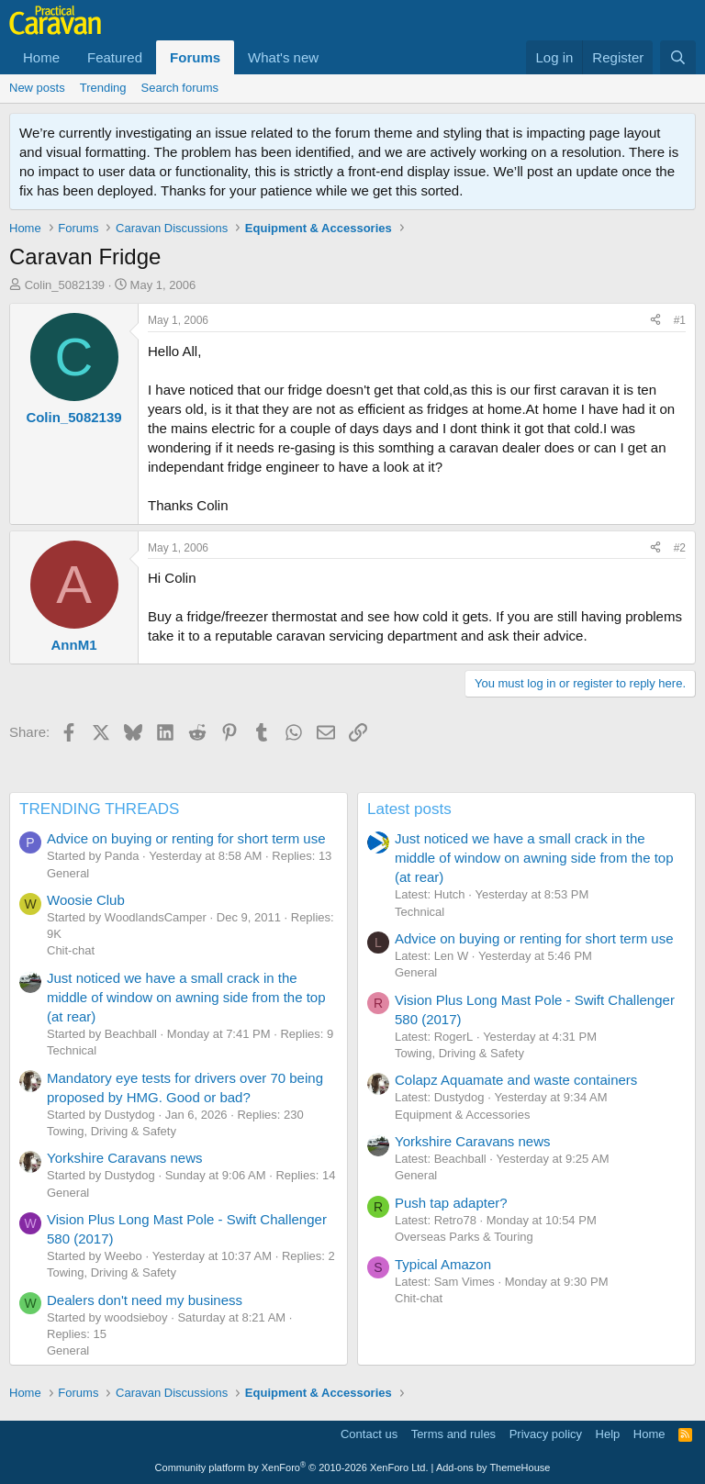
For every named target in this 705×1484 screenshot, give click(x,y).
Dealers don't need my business (144, 1300)
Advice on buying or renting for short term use (186, 838)
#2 (680, 547)
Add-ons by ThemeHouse (493, 1467)
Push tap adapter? (451, 1203)
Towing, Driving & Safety (111, 1131)
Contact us (369, 1434)
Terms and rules (453, 1434)
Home (41, 57)
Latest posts (409, 809)
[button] (333, 57)
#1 (680, 320)
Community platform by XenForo (292, 1467)
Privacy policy (545, 1434)
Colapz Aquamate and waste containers (516, 1080)
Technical (71, 1050)
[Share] (655, 320)
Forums (195, 57)
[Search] (678, 57)
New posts (37, 88)
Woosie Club (86, 900)
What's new (283, 57)
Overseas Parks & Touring (464, 1237)
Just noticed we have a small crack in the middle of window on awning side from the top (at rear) (186, 997)
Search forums (180, 88)
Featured (114, 57)
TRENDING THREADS (99, 809)
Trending (103, 88)
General (68, 873)
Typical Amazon (443, 1264)
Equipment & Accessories (462, 1114)
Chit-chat (71, 950)
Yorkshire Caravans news (125, 1158)
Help (608, 1434)
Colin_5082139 (65, 285)
